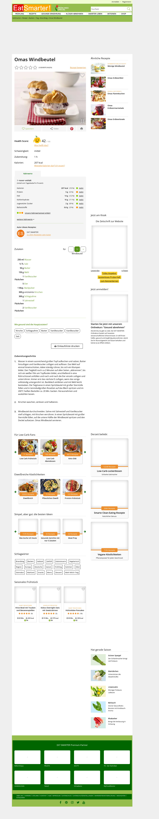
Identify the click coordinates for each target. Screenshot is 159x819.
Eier (26, 283)
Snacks (41, 572)
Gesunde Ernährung (51, 14)
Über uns (19, 796)
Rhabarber (112, 718)
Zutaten (18, 249)
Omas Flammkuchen (116, 93)
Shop (123, 14)
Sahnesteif (29, 300)
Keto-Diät (72, 458)
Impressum (56, 796)
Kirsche (19, 330)
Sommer (68, 567)
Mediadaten (121, 796)
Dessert (58, 572)
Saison (48, 567)
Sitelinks (35, 796)
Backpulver (29, 288)
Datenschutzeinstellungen (83, 796)
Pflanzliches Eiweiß (50, 498)
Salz (26, 263)
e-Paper (125, 270)
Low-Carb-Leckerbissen (109, 470)
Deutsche (38, 567)
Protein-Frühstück (72, 498)
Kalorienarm (61, 561)
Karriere (28, 796)
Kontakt (43, 796)
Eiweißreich (28, 498)
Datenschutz (66, 796)
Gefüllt (49, 561)
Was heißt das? (41, 145)
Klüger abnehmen (74, 14)
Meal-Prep (72, 538)
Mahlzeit (30, 572)
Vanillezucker (30, 276)
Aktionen (111, 14)
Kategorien (20, 798)
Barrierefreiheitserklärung (105, 796)
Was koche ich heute (28, 538)
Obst (78, 567)
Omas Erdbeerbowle (116, 119)
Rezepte (32, 14)
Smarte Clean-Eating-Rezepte (109, 512)
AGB (49, 796)
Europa (28, 567)
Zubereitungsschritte (25, 356)
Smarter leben (95, 14)
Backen (31, 561)
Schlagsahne (30, 296)
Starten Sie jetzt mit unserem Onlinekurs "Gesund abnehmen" (109, 311)
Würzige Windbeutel (116, 66)
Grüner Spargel (114, 655)
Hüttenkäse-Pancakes (75, 610)
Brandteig (20, 561)
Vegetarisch (74, 561)
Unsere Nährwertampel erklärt (37, 213)
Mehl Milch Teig (72, 572)
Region (19, 567)
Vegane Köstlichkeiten (109, 554)
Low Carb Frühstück (28, 458)
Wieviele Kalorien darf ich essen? (49, 165)
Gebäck (40, 561)
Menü (49, 572)
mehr (81, 188)
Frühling (19, 14)
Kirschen (38, 292)
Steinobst (20, 572)
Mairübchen (113, 671)
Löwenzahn (113, 687)
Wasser (27, 259)
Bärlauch (112, 703)
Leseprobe (95, 270)
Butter (27, 268)
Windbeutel (77, 253)
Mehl (26, 272)
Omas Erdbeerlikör (115, 78)
